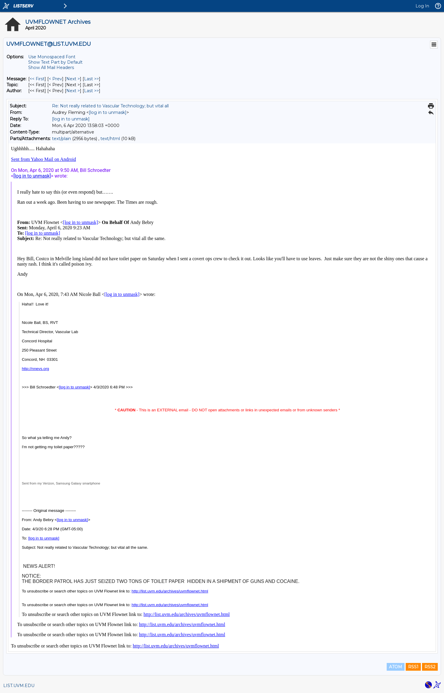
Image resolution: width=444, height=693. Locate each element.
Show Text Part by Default (55, 62)
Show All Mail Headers (51, 67)
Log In (422, 6)
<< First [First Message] (37, 78)
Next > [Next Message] (73, 78)
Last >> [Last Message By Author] (91, 90)
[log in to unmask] (108, 112)
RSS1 (413, 667)
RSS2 (429, 667)
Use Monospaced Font (51, 56)
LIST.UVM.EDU (18, 685)
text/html (110, 138)
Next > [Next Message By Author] (73, 90)
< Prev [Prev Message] (55, 78)
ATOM (395, 667)
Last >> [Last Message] (91, 78)
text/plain (61, 138)
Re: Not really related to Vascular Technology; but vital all (110, 106)
